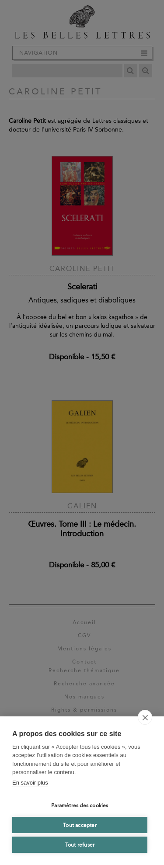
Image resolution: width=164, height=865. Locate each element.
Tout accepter (80, 825)
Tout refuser (79, 845)
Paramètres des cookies (79, 805)
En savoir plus (30, 782)
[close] (145, 717)
